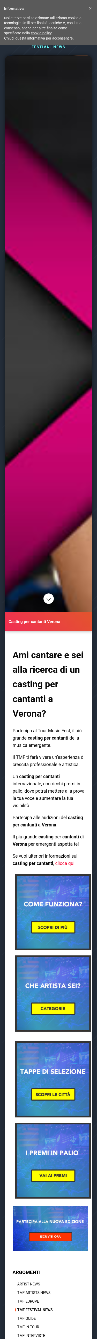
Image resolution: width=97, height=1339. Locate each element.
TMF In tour (28, 1327)
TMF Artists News (33, 1293)
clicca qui (64, 863)
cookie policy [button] (41, 33)
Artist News (28, 1284)
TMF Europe (28, 1301)
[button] (90, 8)
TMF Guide (26, 1318)
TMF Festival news (35, 1310)
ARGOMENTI (26, 1272)
